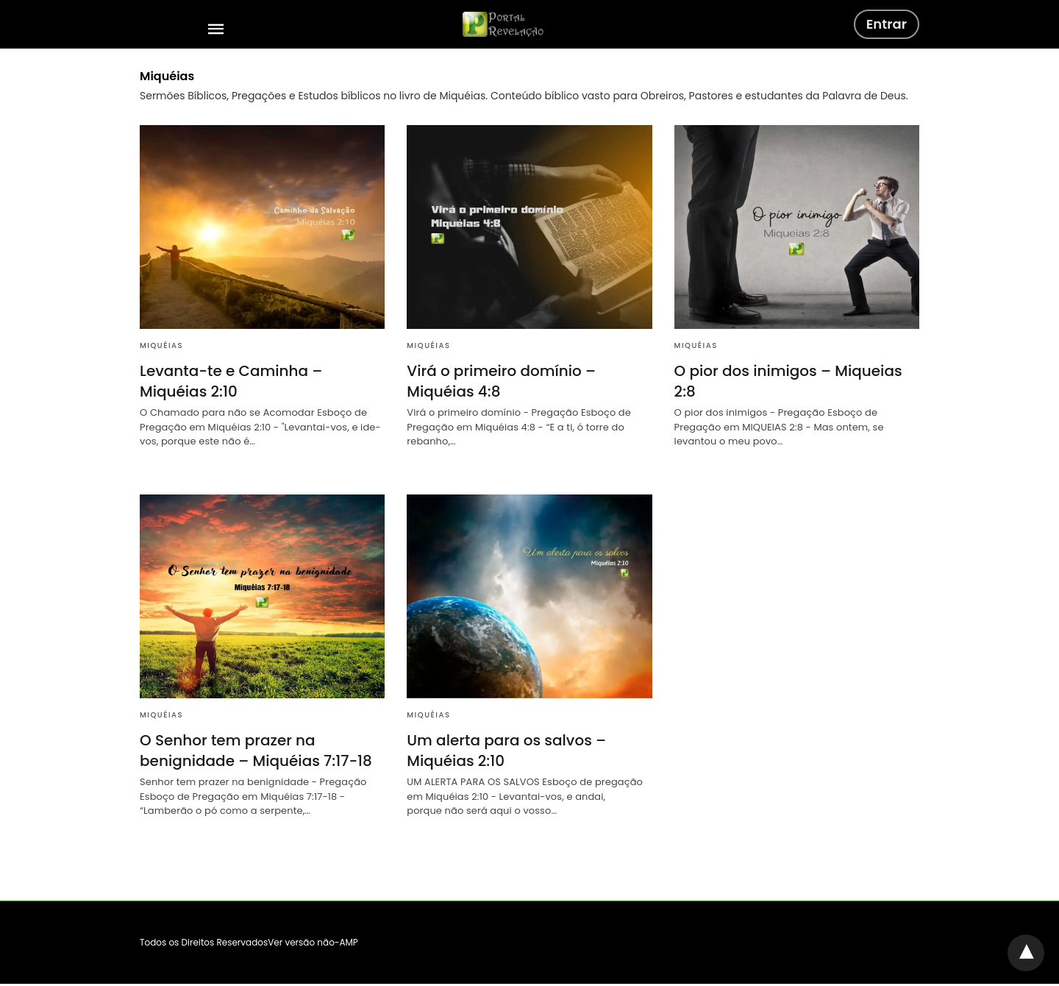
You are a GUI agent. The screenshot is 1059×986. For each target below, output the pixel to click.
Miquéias (161, 345)
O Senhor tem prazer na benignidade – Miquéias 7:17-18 (256, 750)
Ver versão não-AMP (313, 942)
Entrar (886, 24)
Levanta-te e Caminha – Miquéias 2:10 (231, 381)
